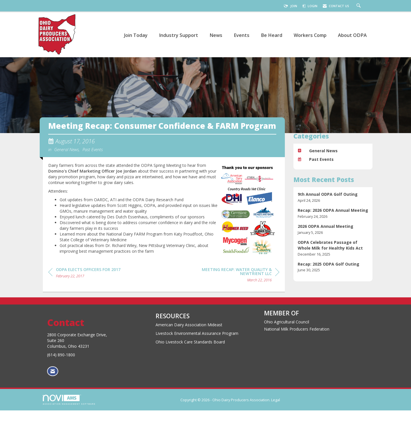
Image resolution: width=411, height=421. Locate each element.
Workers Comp (310, 35)
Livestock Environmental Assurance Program (197, 343)
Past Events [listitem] (316, 159)
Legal (275, 410)
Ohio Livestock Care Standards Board (190, 352)
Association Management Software (69, 410)
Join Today (136, 35)
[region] (236, 286)
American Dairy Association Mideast (189, 335)
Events (241, 35)
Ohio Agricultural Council (286, 332)
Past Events (92, 160)
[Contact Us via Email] (52, 382)
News (215, 35)
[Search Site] (359, 6)
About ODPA (352, 35)
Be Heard (271, 35)
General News (66, 160)
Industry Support (178, 35)
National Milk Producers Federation (296, 339)
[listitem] (333, 197)
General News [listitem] (318, 150)
